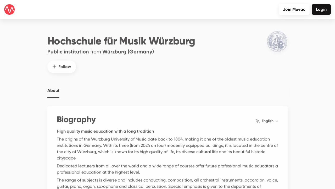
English (266, 118)
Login (321, 9)
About (53, 87)
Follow (62, 63)
